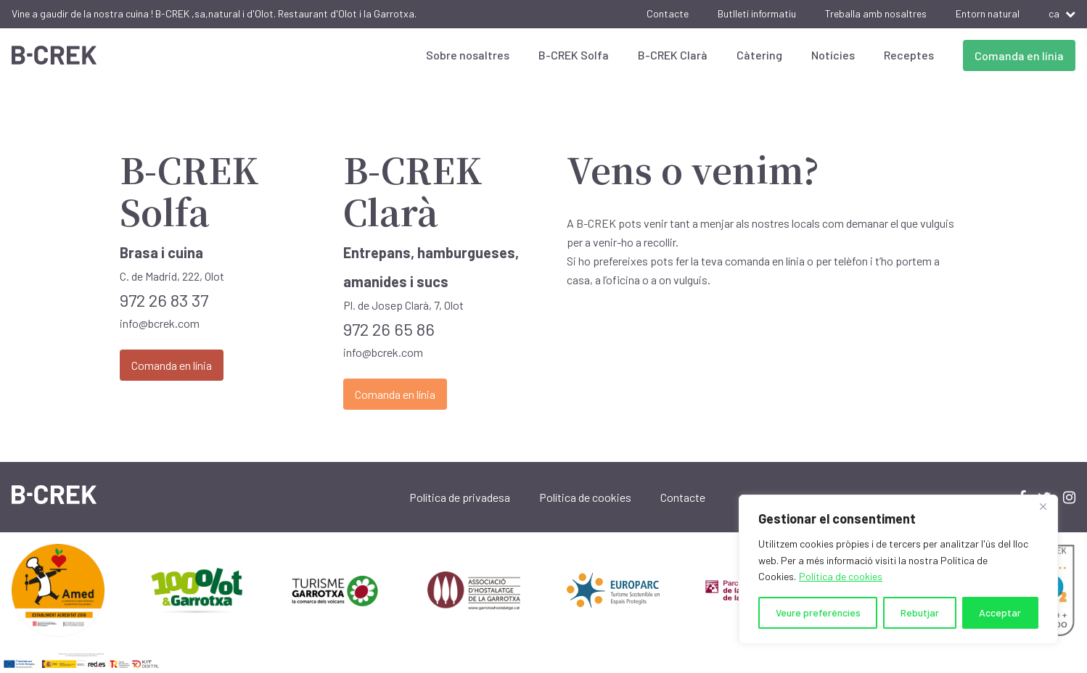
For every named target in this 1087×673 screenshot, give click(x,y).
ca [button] (1062, 13)
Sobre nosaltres (467, 55)
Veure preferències (818, 612)
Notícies (833, 55)
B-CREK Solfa (573, 55)
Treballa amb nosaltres (876, 13)
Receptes (909, 55)
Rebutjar (920, 612)
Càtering (759, 55)
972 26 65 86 (389, 328)
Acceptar (1000, 612)
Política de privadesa (459, 497)
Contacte (668, 13)
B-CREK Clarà (672, 55)
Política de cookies (840, 576)
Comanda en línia (1019, 55)
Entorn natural (988, 13)
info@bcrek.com (160, 323)
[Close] (1042, 507)
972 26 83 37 (164, 299)
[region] (898, 569)
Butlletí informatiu (757, 13)
